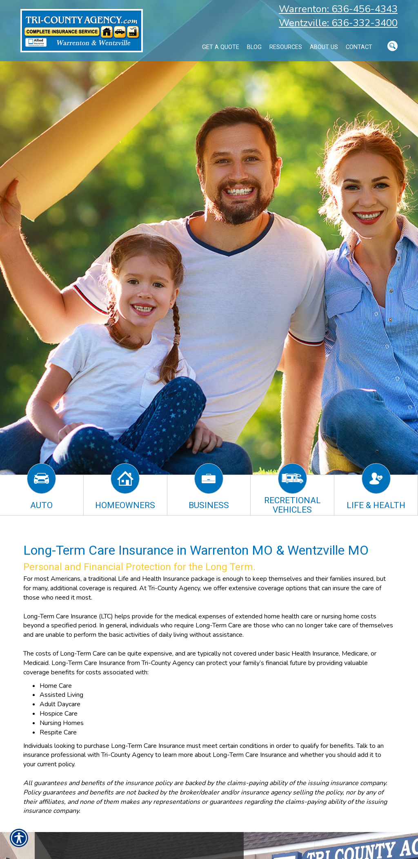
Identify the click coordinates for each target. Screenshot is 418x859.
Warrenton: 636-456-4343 (338, 9)
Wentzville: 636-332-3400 (338, 22)
